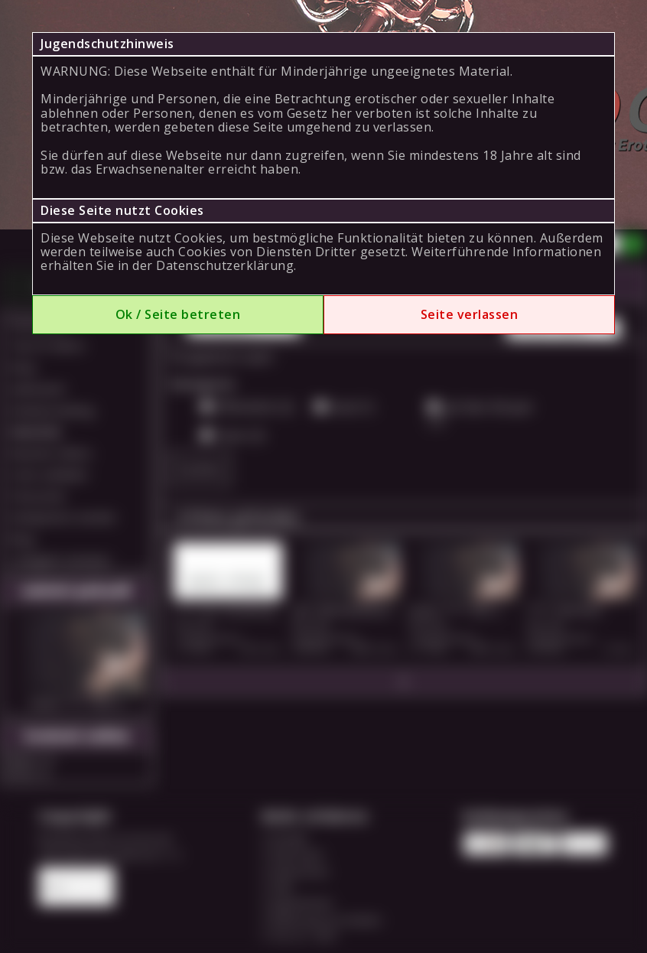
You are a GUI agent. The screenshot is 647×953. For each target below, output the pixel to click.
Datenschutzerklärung (225, 265)
